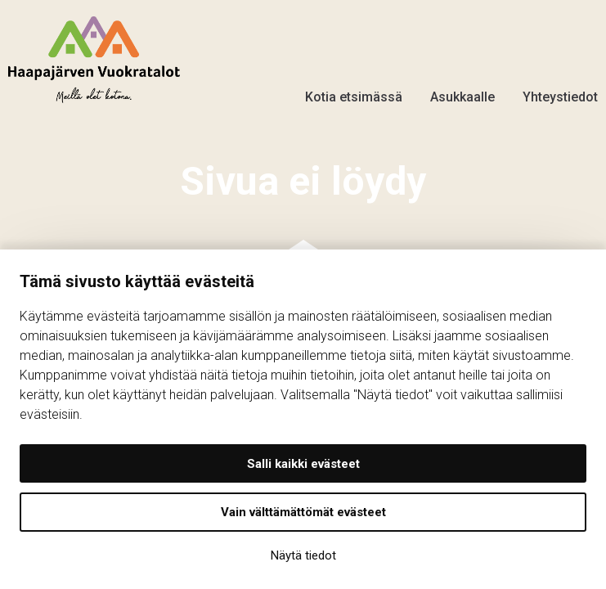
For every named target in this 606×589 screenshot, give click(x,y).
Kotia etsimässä (353, 86)
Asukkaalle (462, 86)
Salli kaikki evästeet (303, 463)
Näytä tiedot (303, 555)
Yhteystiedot (560, 86)
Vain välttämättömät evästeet (303, 512)
